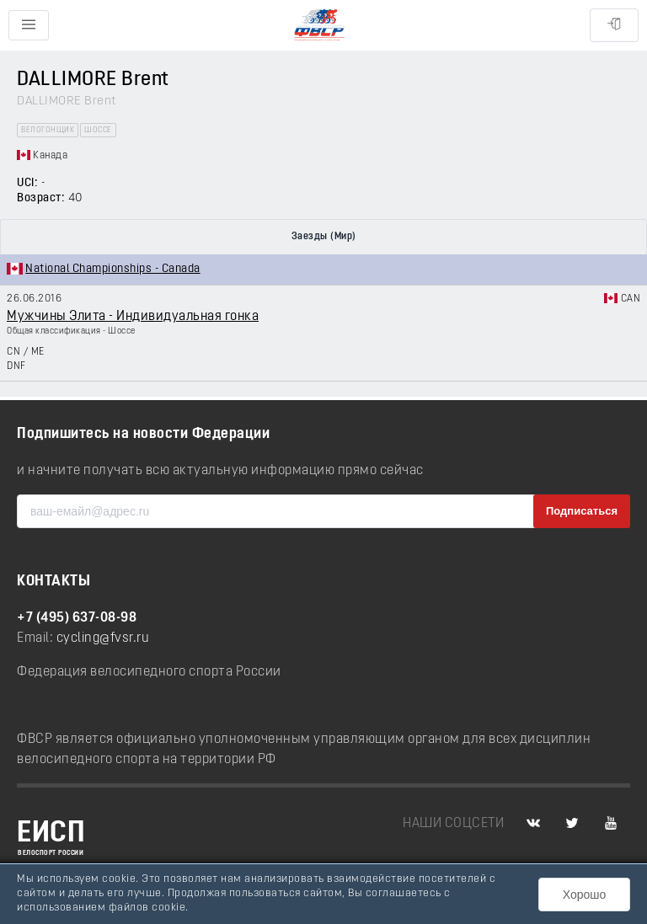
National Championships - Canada (113, 269)
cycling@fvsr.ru (103, 638)
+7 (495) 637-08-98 (76, 618)
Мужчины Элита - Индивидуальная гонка (133, 316)
